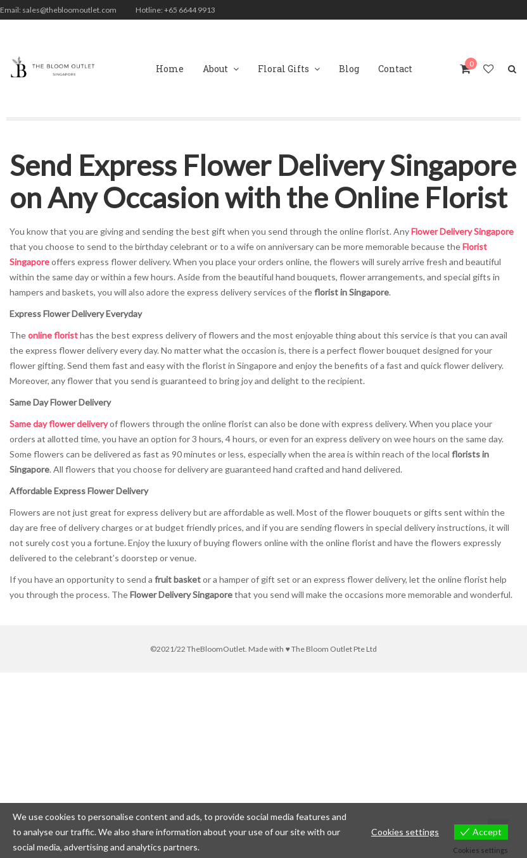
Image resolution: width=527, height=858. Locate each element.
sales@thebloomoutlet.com (69, 10)
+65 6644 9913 (189, 10)
